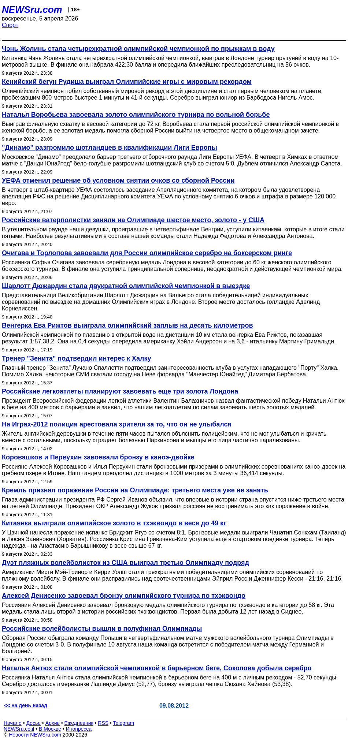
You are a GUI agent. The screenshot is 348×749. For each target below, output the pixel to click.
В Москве (50, 729)
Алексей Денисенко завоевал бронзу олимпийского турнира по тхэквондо (123, 595)
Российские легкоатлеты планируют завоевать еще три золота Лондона (120, 391)
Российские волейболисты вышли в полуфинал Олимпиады (102, 628)
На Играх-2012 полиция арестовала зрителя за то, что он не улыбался (117, 424)
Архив (52, 723)
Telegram (123, 723)
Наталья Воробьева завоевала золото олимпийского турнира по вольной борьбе (136, 114)
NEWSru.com (32, 9)
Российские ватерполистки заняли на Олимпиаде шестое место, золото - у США (133, 220)
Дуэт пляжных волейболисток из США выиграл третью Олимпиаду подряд (125, 562)
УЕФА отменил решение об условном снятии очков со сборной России (118, 180)
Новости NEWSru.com (35, 735)
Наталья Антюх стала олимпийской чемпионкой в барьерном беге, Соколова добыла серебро (157, 668)
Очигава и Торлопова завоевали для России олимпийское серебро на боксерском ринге (147, 253)
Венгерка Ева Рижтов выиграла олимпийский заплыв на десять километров (127, 325)
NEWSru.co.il (19, 729)
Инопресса (79, 729)
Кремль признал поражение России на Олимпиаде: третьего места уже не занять (135, 490)
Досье (33, 723)
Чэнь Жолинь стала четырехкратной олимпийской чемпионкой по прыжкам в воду (138, 48)
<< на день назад (25, 705)
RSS (103, 723)
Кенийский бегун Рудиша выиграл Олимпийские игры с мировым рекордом (127, 81)
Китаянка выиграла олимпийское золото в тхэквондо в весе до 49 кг (114, 523)
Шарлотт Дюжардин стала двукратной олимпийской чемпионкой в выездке (126, 286)
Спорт (10, 25)
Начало (13, 723)
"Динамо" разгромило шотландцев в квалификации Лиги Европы (109, 147)
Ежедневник (78, 723)
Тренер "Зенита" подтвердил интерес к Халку (76, 358)
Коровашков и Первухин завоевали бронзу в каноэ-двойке (98, 457)
